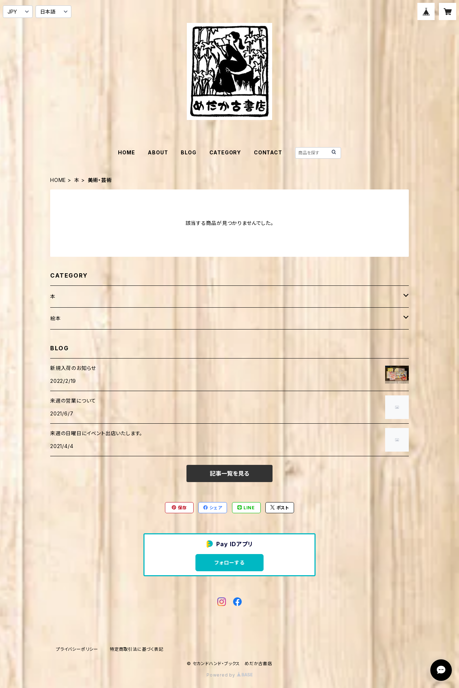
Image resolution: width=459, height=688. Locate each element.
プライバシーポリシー (77, 649)
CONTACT (268, 152)
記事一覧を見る (229, 473)
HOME (126, 152)
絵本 (55, 318)
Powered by (229, 675)
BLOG (188, 152)
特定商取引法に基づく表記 (137, 649)
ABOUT (158, 152)
